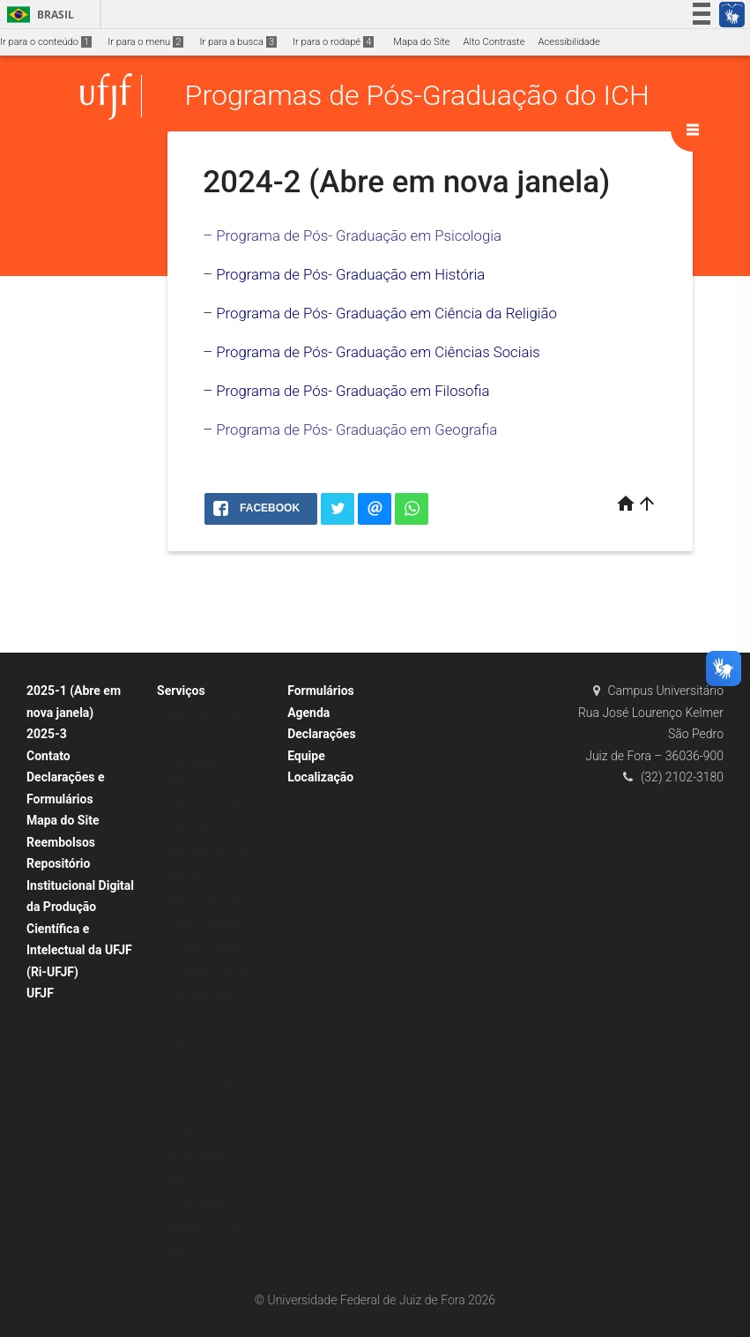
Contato (48, 756)
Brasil (37, 14)
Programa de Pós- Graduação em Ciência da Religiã (382, 313)
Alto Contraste (494, 42)
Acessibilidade (568, 42)
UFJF (40, 993)
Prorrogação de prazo (213, 970)
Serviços (181, 690)
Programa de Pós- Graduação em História (350, 274)
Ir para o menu (145, 42)
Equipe (306, 756)
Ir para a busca (238, 42)
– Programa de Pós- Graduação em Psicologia (352, 235)
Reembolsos (60, 842)
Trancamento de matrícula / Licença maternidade (208, 1018)
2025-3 (46, 734)
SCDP (178, 1134)
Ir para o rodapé (333, 42)
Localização (320, 777)
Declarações (321, 734)
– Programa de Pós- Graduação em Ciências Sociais (371, 352)
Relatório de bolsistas (213, 901)
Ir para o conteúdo (46, 42)
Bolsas (181, 1111)
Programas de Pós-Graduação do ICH (417, 96)
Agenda (308, 713)
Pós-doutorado (198, 1204)
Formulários (320, 690)
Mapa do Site (421, 42)
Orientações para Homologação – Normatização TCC (207, 760)
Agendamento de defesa (219, 714)
